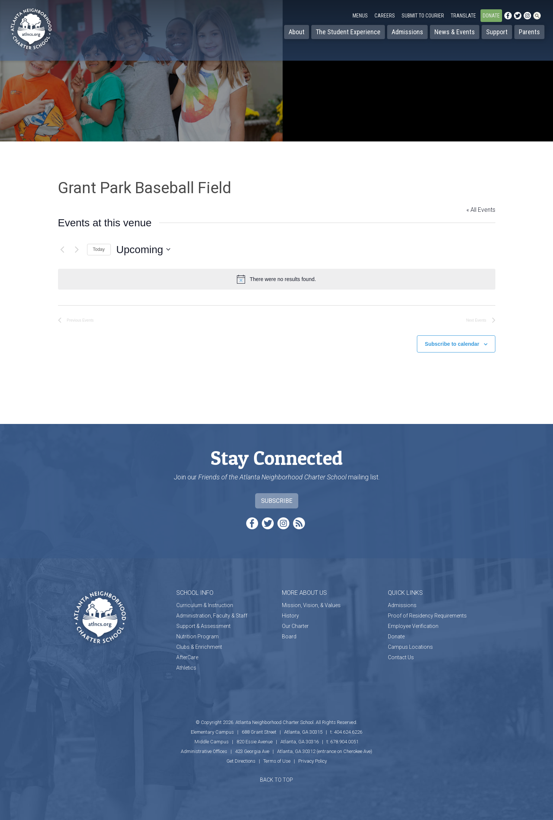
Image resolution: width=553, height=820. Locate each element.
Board (289, 633)
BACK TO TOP (276, 776)
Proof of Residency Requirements (427, 612)
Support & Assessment (203, 622)
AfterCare (187, 654)
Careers (384, 16)
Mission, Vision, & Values (311, 601)
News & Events (454, 32)
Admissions (407, 32)
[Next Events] (77, 249)
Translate (463, 16)
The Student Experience (348, 32)
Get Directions (240, 757)
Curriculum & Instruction (204, 601)
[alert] (276, 279)
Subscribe (276, 497)
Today (99, 249)
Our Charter (295, 622)
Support (497, 32)
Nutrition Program (197, 633)
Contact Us (401, 654)
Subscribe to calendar (452, 341)
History (290, 612)
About (297, 32)
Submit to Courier (423, 16)
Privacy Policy (312, 757)
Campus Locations (410, 643)
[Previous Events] (62, 249)
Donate (491, 16)
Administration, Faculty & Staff (211, 612)
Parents (529, 32)
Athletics (186, 664)
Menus (360, 16)
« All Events (480, 209)
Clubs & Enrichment (199, 643)
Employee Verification (413, 622)
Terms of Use (276, 757)
